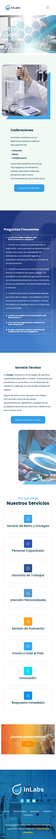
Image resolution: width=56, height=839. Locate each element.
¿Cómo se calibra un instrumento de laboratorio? (27, 316)
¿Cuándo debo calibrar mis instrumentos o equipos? (22, 238)
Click (28, 744)
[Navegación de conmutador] (47, 7)
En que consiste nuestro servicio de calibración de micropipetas (26, 330)
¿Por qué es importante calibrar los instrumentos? (26, 323)
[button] (28, 238)
